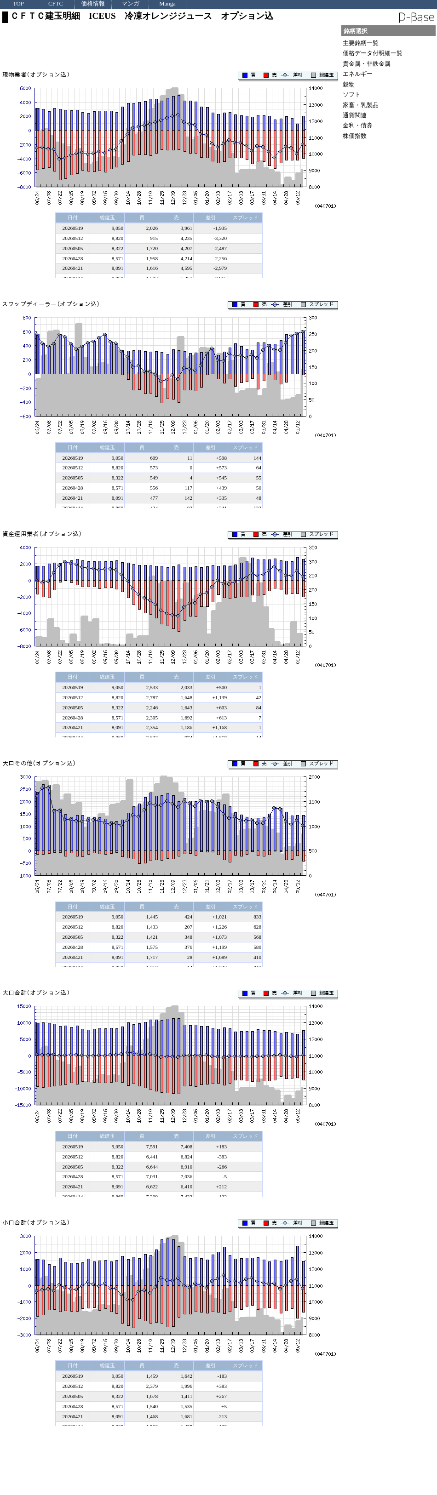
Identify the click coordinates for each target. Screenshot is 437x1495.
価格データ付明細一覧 (372, 53)
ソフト (352, 94)
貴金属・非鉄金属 (367, 63)
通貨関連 (355, 115)
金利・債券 (358, 125)
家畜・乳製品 (361, 105)
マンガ (130, 4)
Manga (167, 4)
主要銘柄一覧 (361, 43)
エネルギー (358, 73)
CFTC (55, 4)
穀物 (349, 84)
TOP (18, 4)
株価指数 (355, 135)
